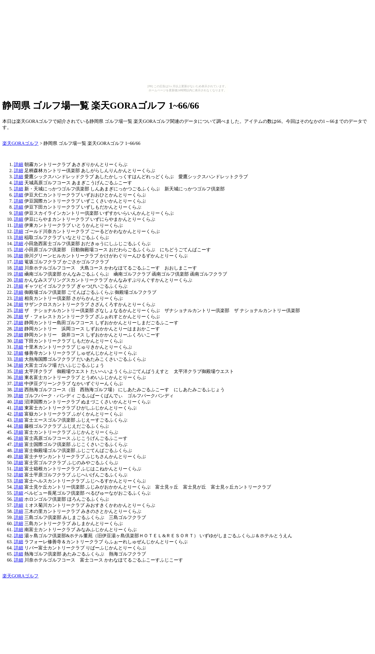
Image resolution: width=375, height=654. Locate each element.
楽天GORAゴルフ (20, 143)
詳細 (18, 164)
